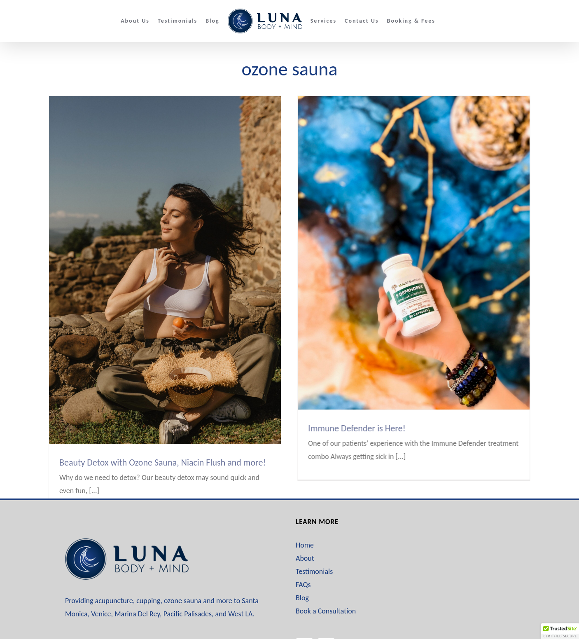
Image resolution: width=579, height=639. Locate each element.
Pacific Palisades (187, 585)
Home (305, 517)
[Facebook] (304, 618)
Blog (302, 569)
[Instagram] (326, 618)
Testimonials (314, 543)
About (305, 530)
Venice (101, 585)
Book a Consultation (326, 583)
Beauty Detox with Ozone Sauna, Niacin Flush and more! (162, 462)
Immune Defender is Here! (344, 428)
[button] (560, 631)
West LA (240, 585)
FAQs (303, 556)
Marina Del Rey (137, 585)
